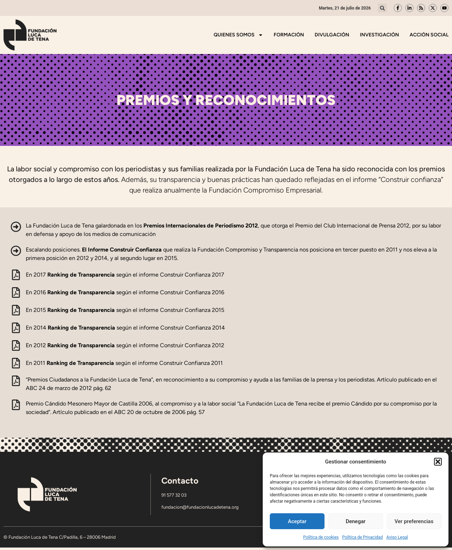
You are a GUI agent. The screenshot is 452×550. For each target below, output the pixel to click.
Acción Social (429, 35)
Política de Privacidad (362, 537)
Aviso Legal (397, 537)
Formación (289, 35)
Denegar (355, 521)
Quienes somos (238, 35)
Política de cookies (321, 537)
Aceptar (297, 521)
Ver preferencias (413, 521)
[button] (437, 461)
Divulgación (332, 35)
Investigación (379, 35)
